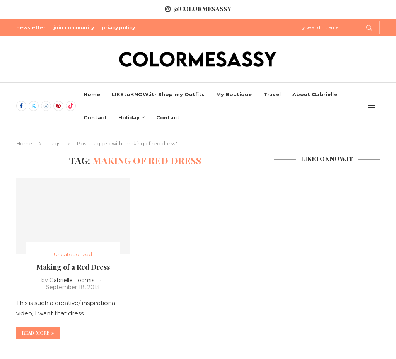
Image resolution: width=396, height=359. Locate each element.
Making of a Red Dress (73, 267)
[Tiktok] (71, 106)
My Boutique (234, 94)
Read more (38, 333)
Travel (272, 94)
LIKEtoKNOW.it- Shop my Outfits (158, 94)
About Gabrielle (314, 94)
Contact (95, 117)
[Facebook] (21, 106)
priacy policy (118, 28)
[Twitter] (34, 106)
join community (73, 28)
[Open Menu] (371, 105)
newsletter (31, 28)
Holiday (129, 117)
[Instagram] (46, 106)
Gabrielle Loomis (72, 280)
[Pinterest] (58, 106)
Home (92, 94)
